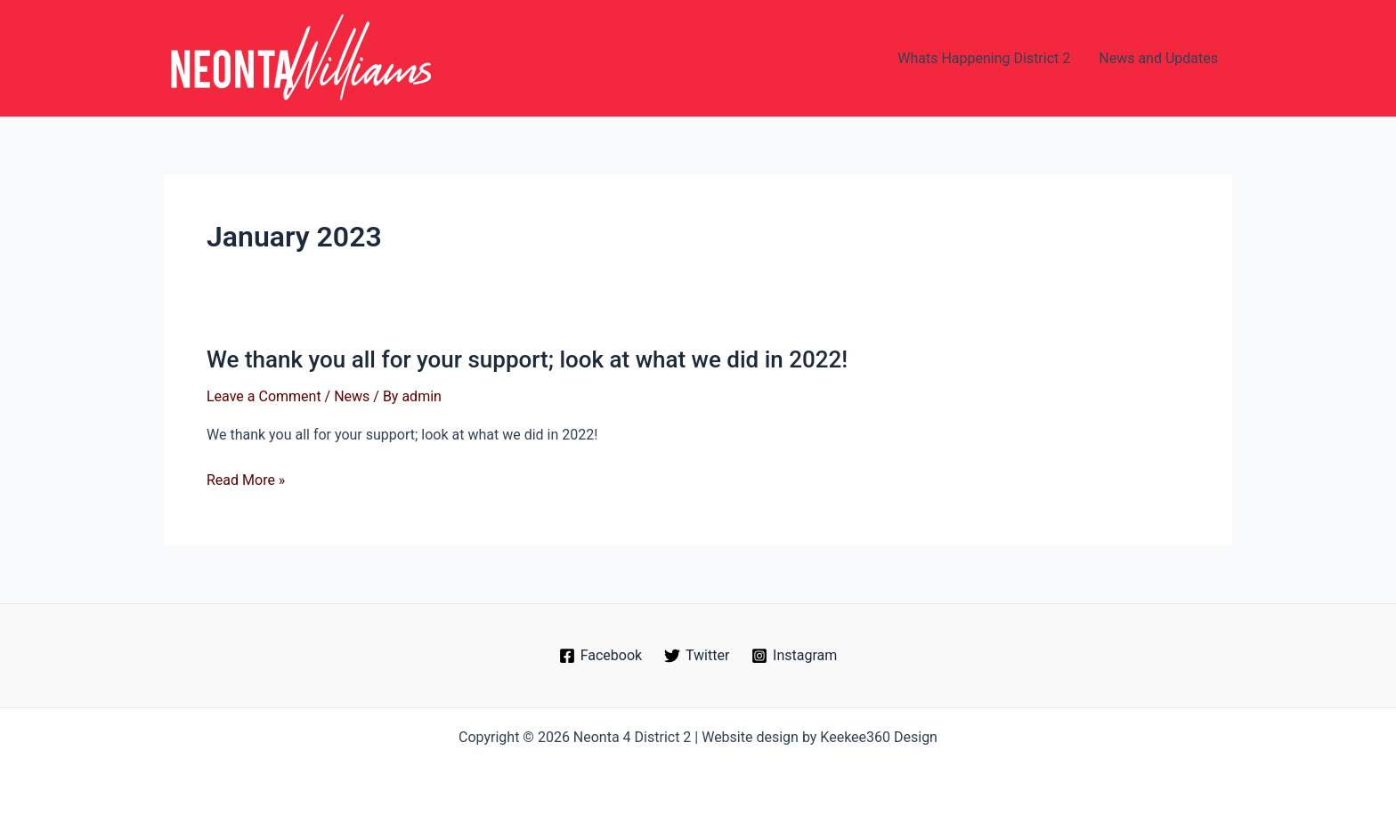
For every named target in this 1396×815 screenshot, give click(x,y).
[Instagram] (794, 656)
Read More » (246, 480)
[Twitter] (697, 656)
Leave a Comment (264, 396)
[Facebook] (600, 656)
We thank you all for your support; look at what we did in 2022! (527, 359)
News (351, 396)
